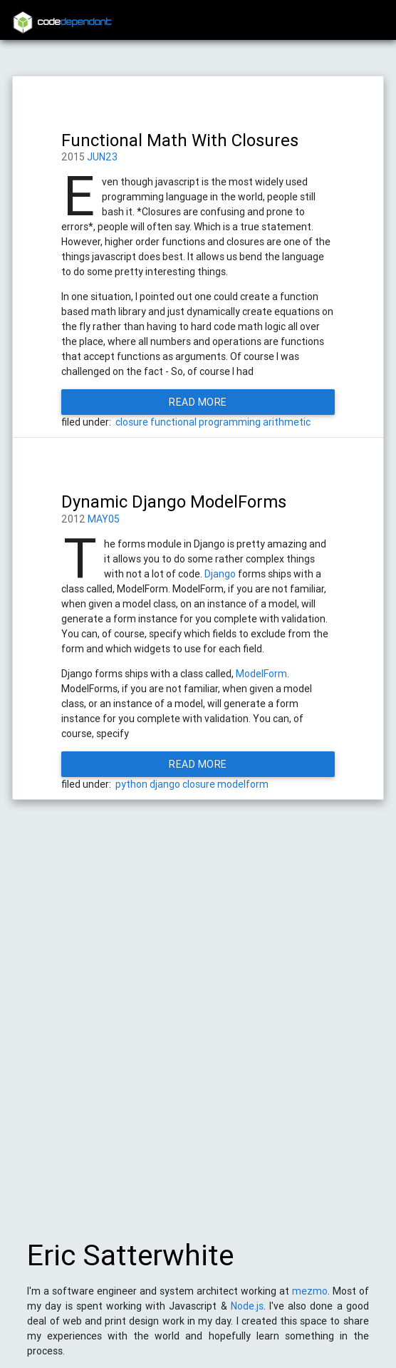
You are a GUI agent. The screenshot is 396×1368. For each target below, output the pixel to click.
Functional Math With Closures (179, 140)
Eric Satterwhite (130, 1262)
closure (131, 422)
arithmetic (287, 422)
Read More (198, 402)
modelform (243, 784)
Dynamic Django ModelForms (173, 501)
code (75, 22)
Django (220, 573)
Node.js (247, 1313)
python (131, 784)
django (165, 784)
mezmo (310, 1298)
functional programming (205, 422)
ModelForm (261, 673)
